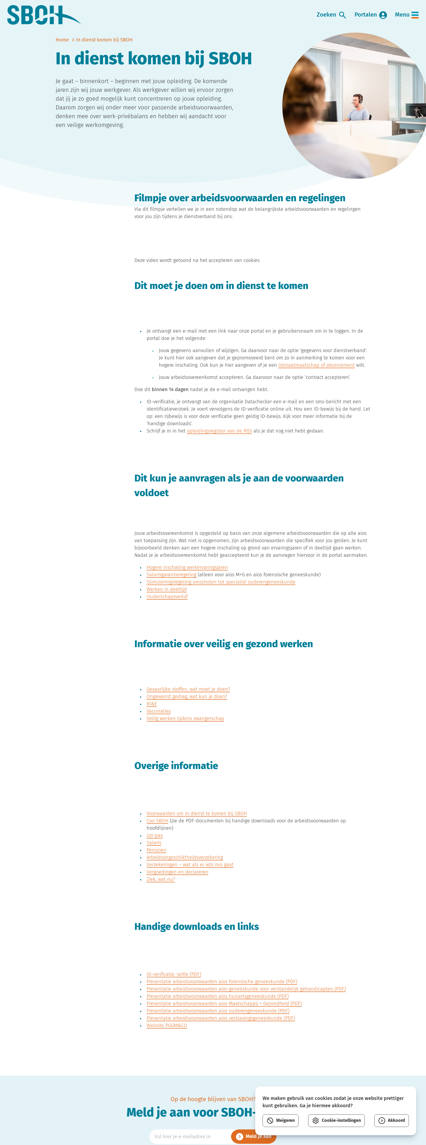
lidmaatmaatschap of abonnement (316, 371)
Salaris (154, 849)
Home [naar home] (62, 46)
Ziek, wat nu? (161, 885)
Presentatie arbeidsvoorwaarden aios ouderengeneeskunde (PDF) (218, 1017)
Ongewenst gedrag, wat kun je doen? (187, 703)
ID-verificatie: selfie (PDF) (174, 980)
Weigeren (280, 1120)
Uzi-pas (155, 841)
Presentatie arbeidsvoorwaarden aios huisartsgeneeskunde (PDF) (218, 1002)
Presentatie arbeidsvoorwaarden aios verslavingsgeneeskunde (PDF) (221, 1024)
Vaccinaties (159, 717)
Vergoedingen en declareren (177, 878)
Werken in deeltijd (167, 595)
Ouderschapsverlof (167, 603)
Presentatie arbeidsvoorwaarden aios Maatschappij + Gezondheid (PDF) (224, 1010)
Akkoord (391, 1120)
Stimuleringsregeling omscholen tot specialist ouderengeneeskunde (221, 588)
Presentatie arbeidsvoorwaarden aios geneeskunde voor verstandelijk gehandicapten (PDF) (246, 995)
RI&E (152, 710)
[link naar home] (47, 18)
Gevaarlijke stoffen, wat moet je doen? (188, 695)
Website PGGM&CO (167, 1032)
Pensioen (156, 856)
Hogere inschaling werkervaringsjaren (187, 573)
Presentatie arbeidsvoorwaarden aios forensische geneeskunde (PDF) (222, 988)
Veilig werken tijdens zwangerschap (185, 724)
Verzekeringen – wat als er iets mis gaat (190, 871)
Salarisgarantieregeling (171, 581)
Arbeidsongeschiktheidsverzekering (185, 863)
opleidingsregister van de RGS (219, 437)
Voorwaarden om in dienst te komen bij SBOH (197, 820)
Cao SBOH (157, 827)
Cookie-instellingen (336, 1120)
